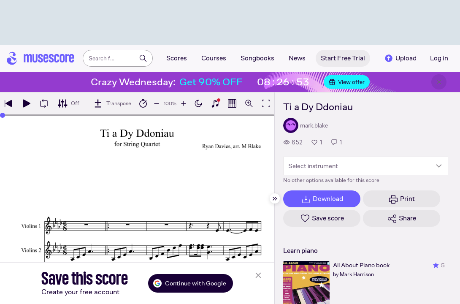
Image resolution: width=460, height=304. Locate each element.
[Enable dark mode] (198, 103)
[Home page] (40, 58)
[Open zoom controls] (249, 103)
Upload (400, 58)
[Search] (143, 58)
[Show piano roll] (232, 103)
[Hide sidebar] (275, 198)
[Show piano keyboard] (215, 103)
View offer (347, 82)
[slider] (2, 115)
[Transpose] (112, 103)
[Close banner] (438, 82)
